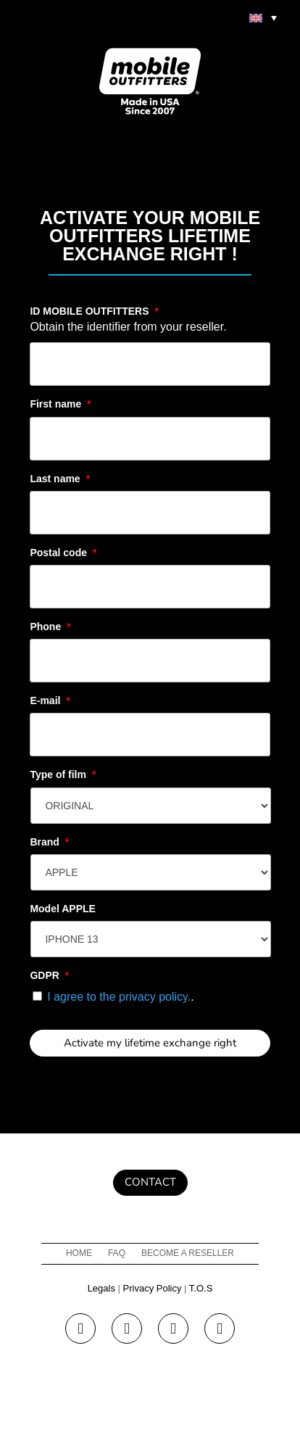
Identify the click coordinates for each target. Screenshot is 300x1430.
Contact (150, 1182)
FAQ (116, 1253)
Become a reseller (187, 1253)
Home (79, 1253)
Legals (101, 1288)
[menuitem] (263, 17)
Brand (49, 842)
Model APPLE (63, 908)
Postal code (63, 552)
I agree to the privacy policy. (119, 997)
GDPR (49, 975)
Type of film (63, 774)
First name (60, 404)
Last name (60, 478)
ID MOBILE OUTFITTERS (94, 311)
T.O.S (201, 1288)
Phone (50, 626)
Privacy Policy (152, 1288)
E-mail (50, 700)
